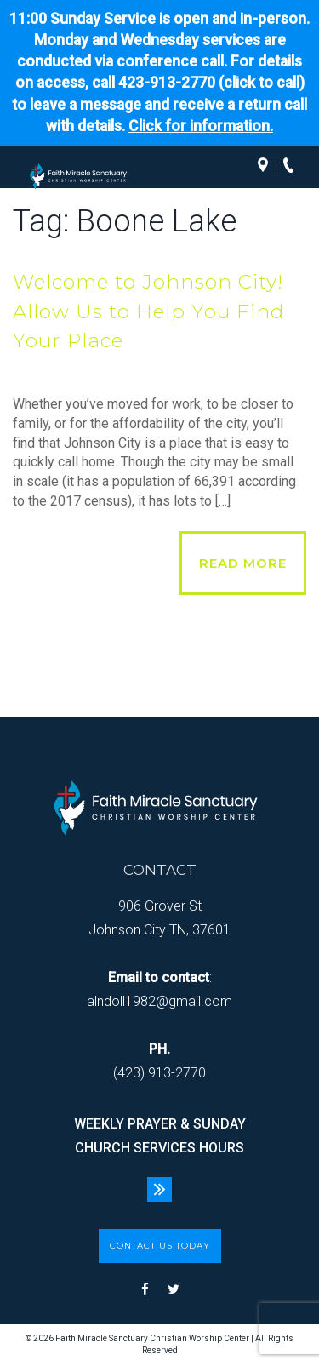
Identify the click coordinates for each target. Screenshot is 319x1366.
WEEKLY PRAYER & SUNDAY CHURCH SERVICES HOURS (160, 1136)
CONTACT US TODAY (160, 1245)
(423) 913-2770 (159, 1073)
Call (292, 166)
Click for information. (200, 125)
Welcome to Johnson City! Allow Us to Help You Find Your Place (148, 311)
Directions (267, 166)
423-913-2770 (166, 82)
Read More (243, 563)
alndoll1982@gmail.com (159, 1001)
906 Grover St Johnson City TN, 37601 (159, 918)
